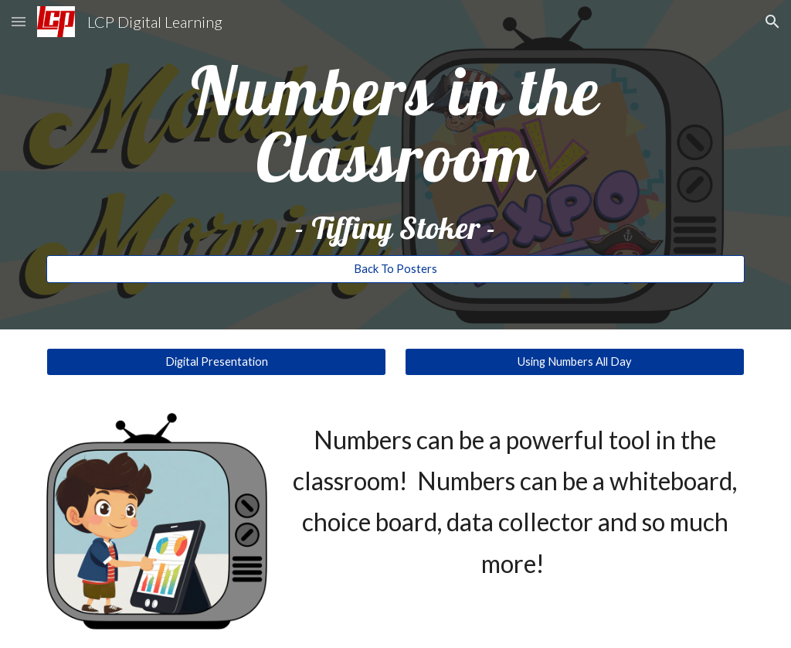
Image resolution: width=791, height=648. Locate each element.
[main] (395, 150)
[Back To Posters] (396, 269)
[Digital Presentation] (216, 362)
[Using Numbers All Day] (575, 362)
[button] (18, 21)
